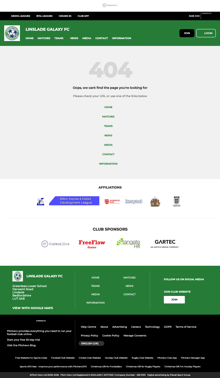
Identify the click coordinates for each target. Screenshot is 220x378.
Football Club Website (62, 358)
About (104, 326)
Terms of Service (186, 326)
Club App (83, 16)
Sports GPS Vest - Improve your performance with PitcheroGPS (53, 366)
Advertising (119, 326)
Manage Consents (134, 335)
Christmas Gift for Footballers (106, 366)
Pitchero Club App (167, 358)
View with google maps (32, 308)
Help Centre (88, 326)
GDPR (167, 326)
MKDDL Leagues (20, 16)
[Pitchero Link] (209, 17)
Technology (152, 326)
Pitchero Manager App (193, 358)
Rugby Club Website (142, 358)
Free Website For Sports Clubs (31, 358)
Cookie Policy (110, 335)
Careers (136, 326)
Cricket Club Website (90, 358)
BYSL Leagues (44, 16)
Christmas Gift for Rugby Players (143, 366)
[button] (29, 38)
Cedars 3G (65, 16)
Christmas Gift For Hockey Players (182, 366)
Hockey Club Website (116, 358)
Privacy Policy (89, 335)
